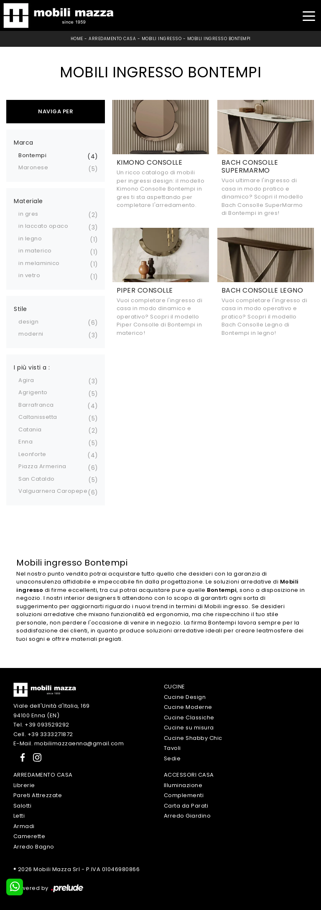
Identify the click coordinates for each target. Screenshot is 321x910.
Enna (25, 442)
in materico (35, 251)
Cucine (174, 687)
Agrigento (33, 392)
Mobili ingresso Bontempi (219, 39)
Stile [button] (20, 309)
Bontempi (32, 155)
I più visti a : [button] (32, 367)
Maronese (33, 167)
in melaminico (39, 263)
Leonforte (32, 454)
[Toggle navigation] (308, 15)
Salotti (22, 806)
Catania (30, 429)
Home (77, 39)
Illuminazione (183, 785)
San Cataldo (36, 479)
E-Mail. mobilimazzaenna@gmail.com (68, 743)
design (28, 322)
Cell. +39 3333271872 (43, 734)
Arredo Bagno (33, 847)
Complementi (184, 795)
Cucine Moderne (188, 707)
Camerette (29, 836)
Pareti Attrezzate (37, 795)
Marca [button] (23, 142)
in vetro (29, 275)
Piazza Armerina (42, 466)
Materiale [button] (28, 201)
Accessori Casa (189, 775)
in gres (28, 214)
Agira (26, 380)
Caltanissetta (37, 417)
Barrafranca (36, 405)
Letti (19, 816)
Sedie (172, 758)
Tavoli (172, 748)
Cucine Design (185, 697)
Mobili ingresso (162, 39)
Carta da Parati (186, 806)
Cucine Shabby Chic (193, 738)
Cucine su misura (189, 728)
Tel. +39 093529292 (41, 725)
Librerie (24, 785)
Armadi (24, 826)
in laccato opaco (43, 226)
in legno (30, 238)
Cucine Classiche (189, 717)
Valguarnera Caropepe (52, 491)
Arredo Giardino (187, 816)
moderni (30, 334)
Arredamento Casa (112, 39)
